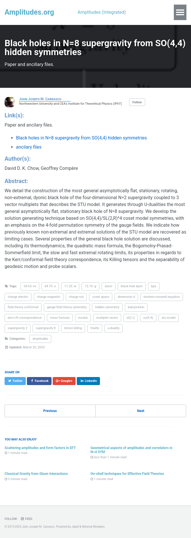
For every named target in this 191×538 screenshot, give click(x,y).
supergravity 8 (46, 328)
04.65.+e (30, 286)
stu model (169, 318)
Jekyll (75, 526)
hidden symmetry (107, 307)
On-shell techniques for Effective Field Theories (127, 474)
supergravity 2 (17, 328)
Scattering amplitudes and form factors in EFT (40, 448)
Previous (50, 411)
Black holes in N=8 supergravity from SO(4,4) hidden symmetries (81, 138)
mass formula (60, 318)
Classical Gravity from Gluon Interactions (36, 474)
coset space (100, 297)
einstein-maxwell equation (161, 297)
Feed (26, 519)
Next (140, 411)
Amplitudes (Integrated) (102, 12)
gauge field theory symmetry (67, 307)
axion (108, 286)
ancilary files (29, 147)
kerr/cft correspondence (25, 318)
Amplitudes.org (29, 12)
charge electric (18, 297)
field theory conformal (23, 307)
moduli (83, 318)
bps (153, 286)
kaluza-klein (136, 307)
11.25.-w (70, 286)
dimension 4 (126, 297)
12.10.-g (90, 286)
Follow (137, 102)
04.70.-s (50, 286)
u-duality (114, 328)
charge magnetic (48, 297)
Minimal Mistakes (93, 526)
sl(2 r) (131, 318)
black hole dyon (132, 286)
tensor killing (73, 328)
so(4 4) (148, 318)
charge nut (76, 297)
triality (94, 328)
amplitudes (40, 339)
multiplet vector (107, 318)
